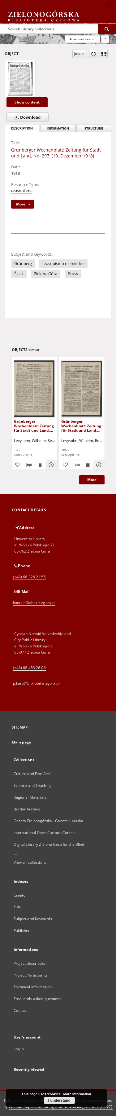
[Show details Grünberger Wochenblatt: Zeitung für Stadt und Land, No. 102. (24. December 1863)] (98, 465)
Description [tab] (22, 128)
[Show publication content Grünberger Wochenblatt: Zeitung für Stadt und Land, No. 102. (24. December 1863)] (87, 465)
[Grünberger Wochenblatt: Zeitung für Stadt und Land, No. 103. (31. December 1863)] (34, 388)
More (92, 479)
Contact (20, 1010)
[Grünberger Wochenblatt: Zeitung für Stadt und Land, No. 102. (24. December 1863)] (82, 388)
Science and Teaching (33, 785)
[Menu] (108, 5)
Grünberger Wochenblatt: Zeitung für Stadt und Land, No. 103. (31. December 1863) (34, 426)
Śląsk (19, 273)
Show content (27, 102)
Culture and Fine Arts (32, 773)
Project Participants (31, 975)
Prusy (73, 273)
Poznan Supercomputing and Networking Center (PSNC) (61, 1106)
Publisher (22, 930)
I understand (59, 1100)
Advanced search (82, 39)
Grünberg (23, 263)
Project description (30, 963)
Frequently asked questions (38, 998)
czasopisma (21, 190)
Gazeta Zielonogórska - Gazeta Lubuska (48, 820)
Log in (19, 1049)
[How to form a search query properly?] (105, 39)
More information (77, 1094)
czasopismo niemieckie (63, 263)
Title (17, 907)
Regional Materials (30, 797)
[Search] (107, 29)
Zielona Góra (45, 273)
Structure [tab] (93, 128)
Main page (21, 742)
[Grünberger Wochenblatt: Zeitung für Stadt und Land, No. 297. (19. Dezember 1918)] (20, 78)
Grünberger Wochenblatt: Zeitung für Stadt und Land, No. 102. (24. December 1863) (81, 426)
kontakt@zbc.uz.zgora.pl (34, 602)
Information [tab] (58, 128)
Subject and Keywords (33, 918)
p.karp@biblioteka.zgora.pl (36, 683)
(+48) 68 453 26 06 (29, 667)
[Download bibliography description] (28, 465)
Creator (20, 895)
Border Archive (27, 809)
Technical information (33, 987)
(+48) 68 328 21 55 (29, 577)
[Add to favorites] (93, 54)
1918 (15, 173)
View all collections (30, 862)
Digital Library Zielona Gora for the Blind (49, 844)
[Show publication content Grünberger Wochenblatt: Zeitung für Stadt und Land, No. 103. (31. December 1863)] (39, 465)
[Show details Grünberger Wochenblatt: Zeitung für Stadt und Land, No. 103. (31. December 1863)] (50, 465)
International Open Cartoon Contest (45, 832)
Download (26, 117)
